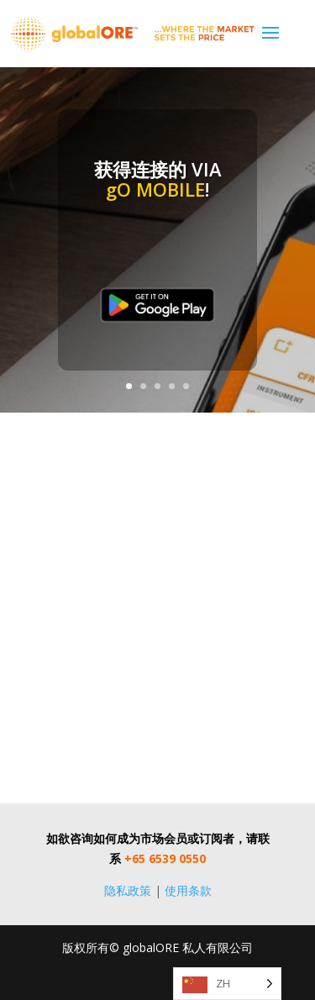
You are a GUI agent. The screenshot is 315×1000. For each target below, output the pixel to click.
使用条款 (188, 890)
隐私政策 (127, 890)
